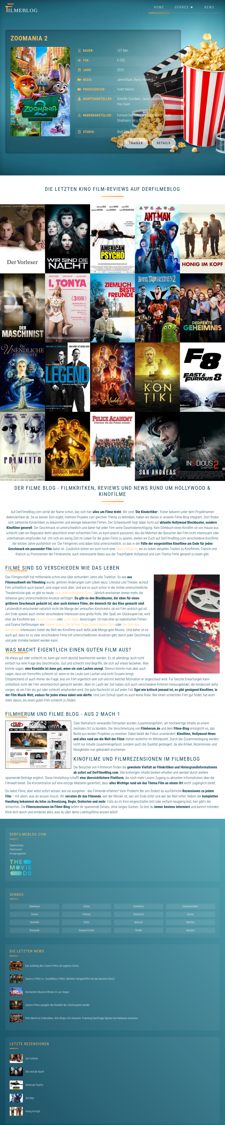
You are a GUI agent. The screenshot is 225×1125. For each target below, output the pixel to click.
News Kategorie (127, 549)
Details (164, 143)
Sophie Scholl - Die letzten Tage (66, 624)
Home (159, 7)
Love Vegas (71, 619)
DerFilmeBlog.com (28, 834)
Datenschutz (17, 845)
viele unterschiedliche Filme (73, 593)
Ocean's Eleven (46, 619)
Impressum (16, 849)
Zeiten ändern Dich (102, 624)
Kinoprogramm (18, 853)
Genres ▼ (184, 7)
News (209, 7)
